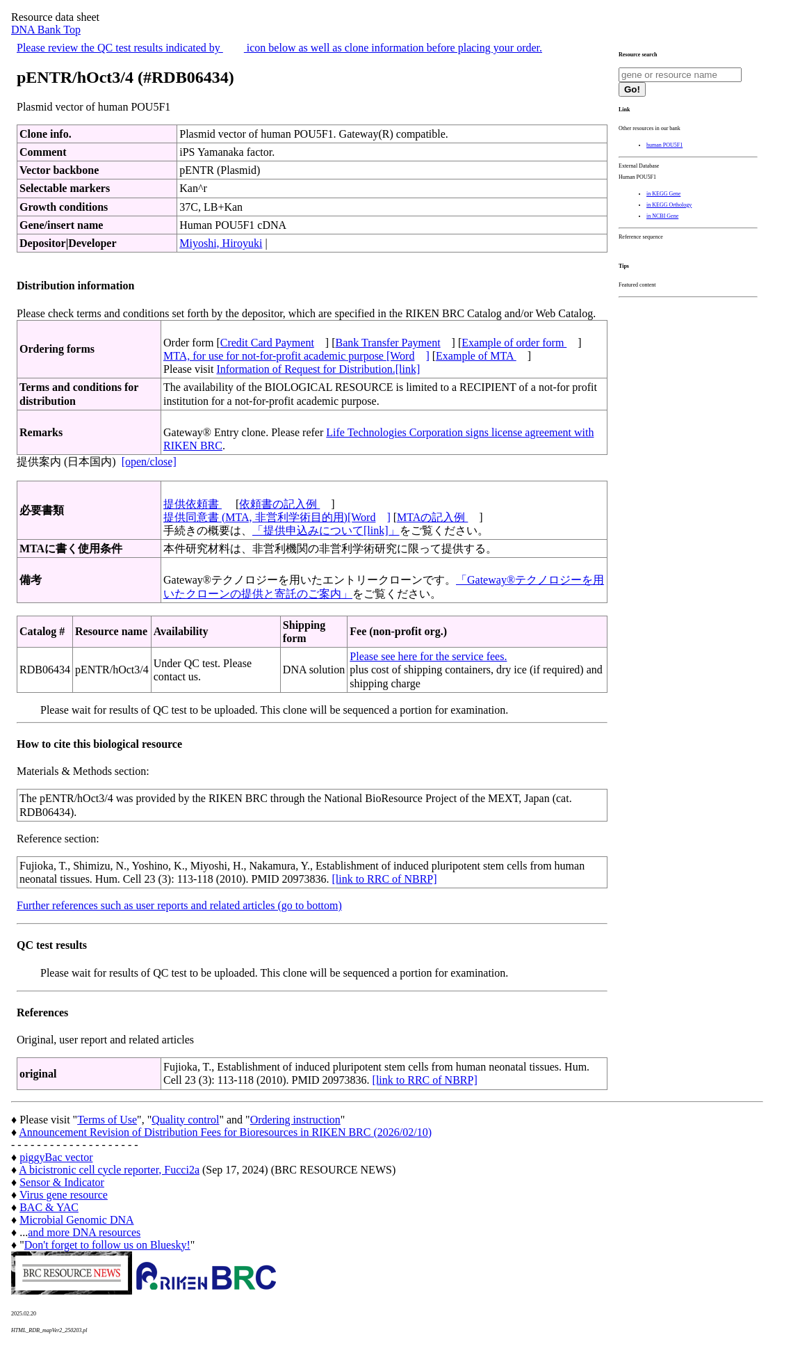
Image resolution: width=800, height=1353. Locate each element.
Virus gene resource (63, 1195)
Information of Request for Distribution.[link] (318, 369)
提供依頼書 (192, 504)
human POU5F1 (664, 145)
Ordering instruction (295, 1120)
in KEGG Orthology (669, 205)
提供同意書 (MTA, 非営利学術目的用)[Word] (277, 517)
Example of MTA (476, 356)
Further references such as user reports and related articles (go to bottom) (179, 905)
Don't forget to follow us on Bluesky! (107, 1245)
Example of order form (514, 343)
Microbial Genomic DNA (76, 1220)
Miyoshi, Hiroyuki (220, 243)
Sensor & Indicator (61, 1182)
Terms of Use (107, 1120)
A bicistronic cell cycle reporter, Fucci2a (109, 1170)
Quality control (185, 1120)
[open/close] (149, 461)
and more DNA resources (84, 1232)
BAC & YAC (49, 1207)
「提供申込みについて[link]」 (326, 530)
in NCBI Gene (662, 216)
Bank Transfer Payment (388, 343)
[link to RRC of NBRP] (384, 879)
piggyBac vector (55, 1157)
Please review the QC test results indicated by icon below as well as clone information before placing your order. (279, 48)
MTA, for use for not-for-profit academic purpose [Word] (296, 356)
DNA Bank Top (46, 29)
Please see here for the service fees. (428, 656)
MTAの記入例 (432, 517)
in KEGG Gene (663, 194)
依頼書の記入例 (279, 504)
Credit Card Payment (267, 343)
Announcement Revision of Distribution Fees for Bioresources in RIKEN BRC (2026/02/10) (225, 1132)
